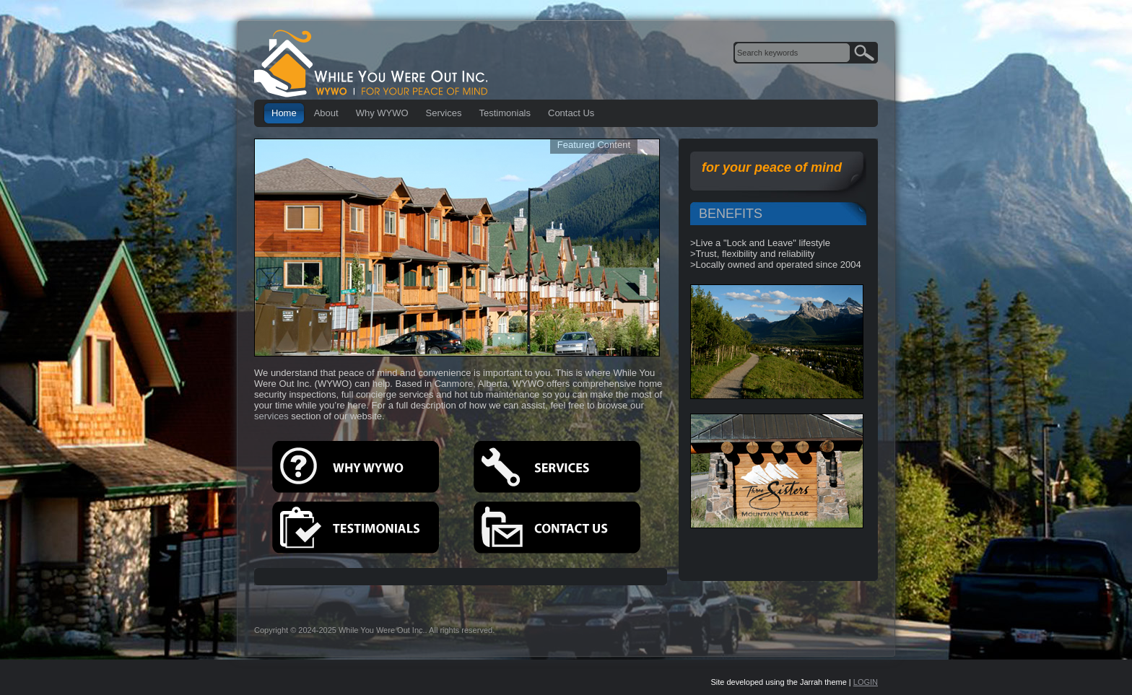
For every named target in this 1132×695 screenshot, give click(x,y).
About (326, 113)
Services (444, 113)
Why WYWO (382, 113)
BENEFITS (730, 213)
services (271, 416)
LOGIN (865, 682)
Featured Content (593, 144)
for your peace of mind (772, 167)
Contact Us (571, 113)
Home (284, 113)
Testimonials (505, 113)
